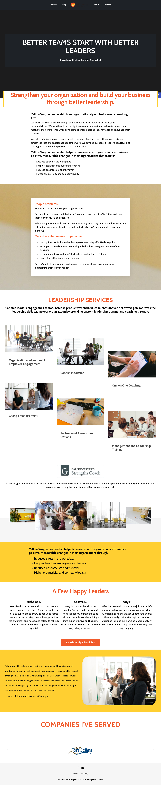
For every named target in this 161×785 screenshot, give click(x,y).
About (96, 5)
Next (154, 750)
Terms (75, 774)
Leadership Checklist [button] (80, 642)
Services (53, 5)
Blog (64, 5)
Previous (7, 750)
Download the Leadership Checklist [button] (80, 60)
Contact (107, 5)
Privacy (84, 774)
